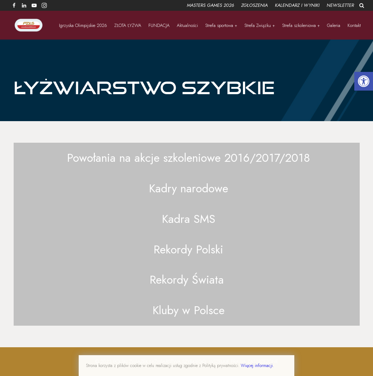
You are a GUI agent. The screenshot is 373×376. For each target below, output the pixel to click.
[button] (363, 81)
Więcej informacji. (257, 365)
